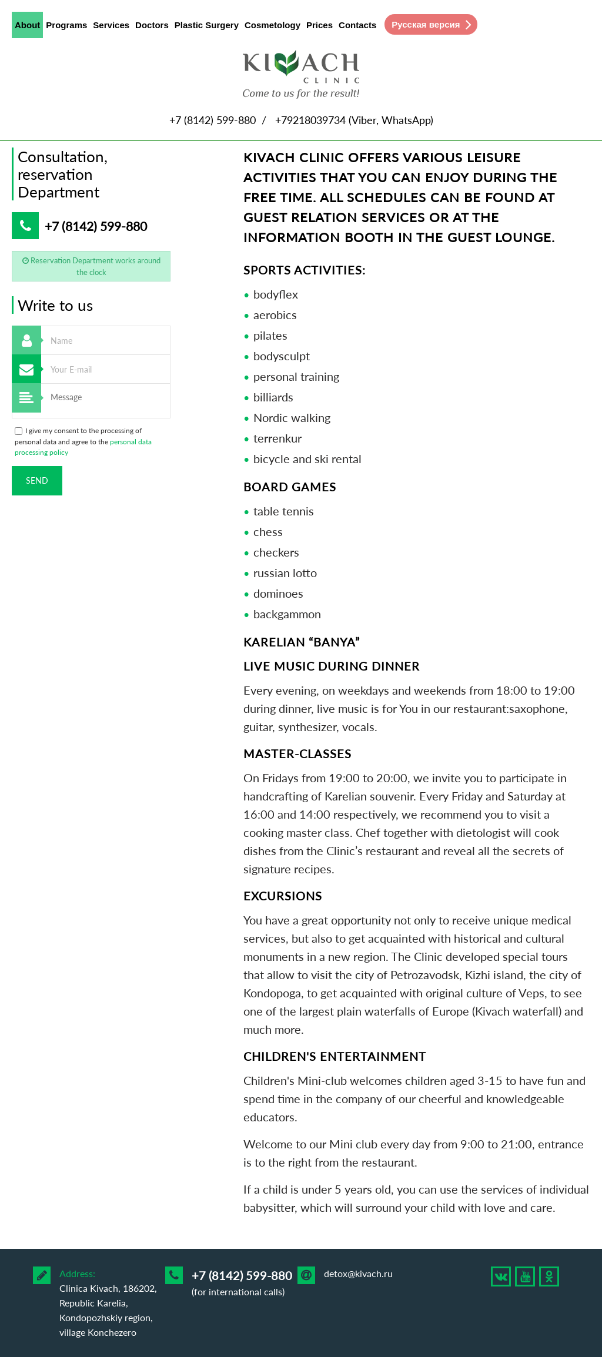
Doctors (152, 25)
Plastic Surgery (207, 25)
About (27, 27)
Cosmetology (272, 25)
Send (37, 480)
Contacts (357, 25)
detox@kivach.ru (358, 1273)
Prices (319, 25)
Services (111, 25)
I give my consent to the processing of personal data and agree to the (83, 441)
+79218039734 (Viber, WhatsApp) (354, 119)
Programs (66, 25)
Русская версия (426, 24)
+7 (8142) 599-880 (212, 119)
